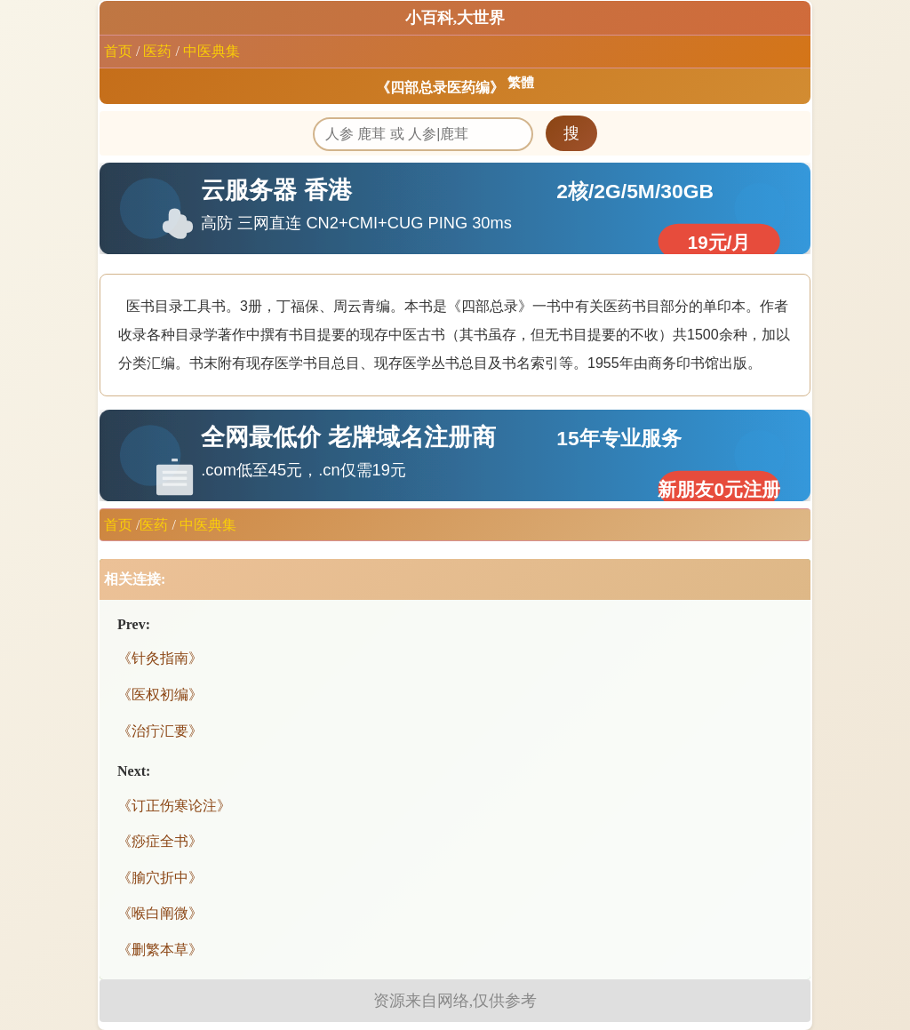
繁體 (520, 83)
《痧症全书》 (160, 841)
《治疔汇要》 (160, 731)
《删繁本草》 (160, 949)
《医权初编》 (160, 694)
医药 (157, 51)
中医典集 (211, 51)
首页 (118, 51)
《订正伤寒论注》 (174, 805)
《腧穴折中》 (160, 877)
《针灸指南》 (160, 658)
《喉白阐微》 (160, 913)
